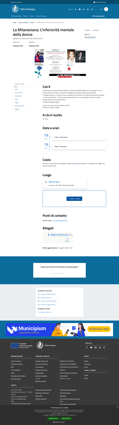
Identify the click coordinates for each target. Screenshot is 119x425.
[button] (59, 422)
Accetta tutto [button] (53, 418)
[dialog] (59, 415)
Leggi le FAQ (38, 396)
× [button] (117, 407)
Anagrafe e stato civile (41, 361)
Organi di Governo (16, 361)
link (74, 163)
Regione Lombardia (16, 2)
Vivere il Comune (24, 22)
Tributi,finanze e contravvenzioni (69, 367)
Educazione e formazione (67, 361)
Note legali (63, 396)
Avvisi (86, 367)
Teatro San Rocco (54, 182)
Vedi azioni (96, 30)
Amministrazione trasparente (68, 390)
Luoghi (86, 375)
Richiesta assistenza (41, 399)
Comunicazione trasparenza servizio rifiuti (70, 400)
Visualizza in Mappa (74, 199)
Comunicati (87, 364)
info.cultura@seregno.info (60, 220)
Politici (13, 373)
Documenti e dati (15, 379)
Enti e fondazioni (15, 370)
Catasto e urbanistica (41, 376)
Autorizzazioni (64, 376)
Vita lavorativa (39, 367)
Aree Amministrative (17, 364)
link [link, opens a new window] (75, 415)
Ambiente (62, 370)
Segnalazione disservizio (42, 393)
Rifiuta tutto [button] (66, 418)
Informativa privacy (65, 393)
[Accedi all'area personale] (99, 2)
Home (14, 22)
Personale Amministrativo (18, 376)
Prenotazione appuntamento (43, 390)
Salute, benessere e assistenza (68, 373)
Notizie (86, 361)
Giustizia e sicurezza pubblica (68, 364)
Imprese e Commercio (41, 370)
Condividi (88, 30)
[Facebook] (75, 9)
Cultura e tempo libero (41, 364)
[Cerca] (106, 9)
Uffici (12, 367)
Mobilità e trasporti (40, 381)
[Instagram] (83, 9)
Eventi (32, 22)
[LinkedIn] (87, 9)
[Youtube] (79, 9)
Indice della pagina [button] (19, 84)
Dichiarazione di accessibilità (68, 404)
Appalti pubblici (39, 373)
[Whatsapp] (91, 9)
